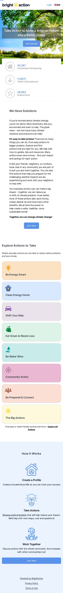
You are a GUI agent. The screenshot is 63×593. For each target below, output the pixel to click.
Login (49, 5)
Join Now (31, 225)
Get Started (31, 43)
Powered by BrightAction (31, 578)
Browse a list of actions (14, 515)
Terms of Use (31, 588)
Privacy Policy (31, 583)
